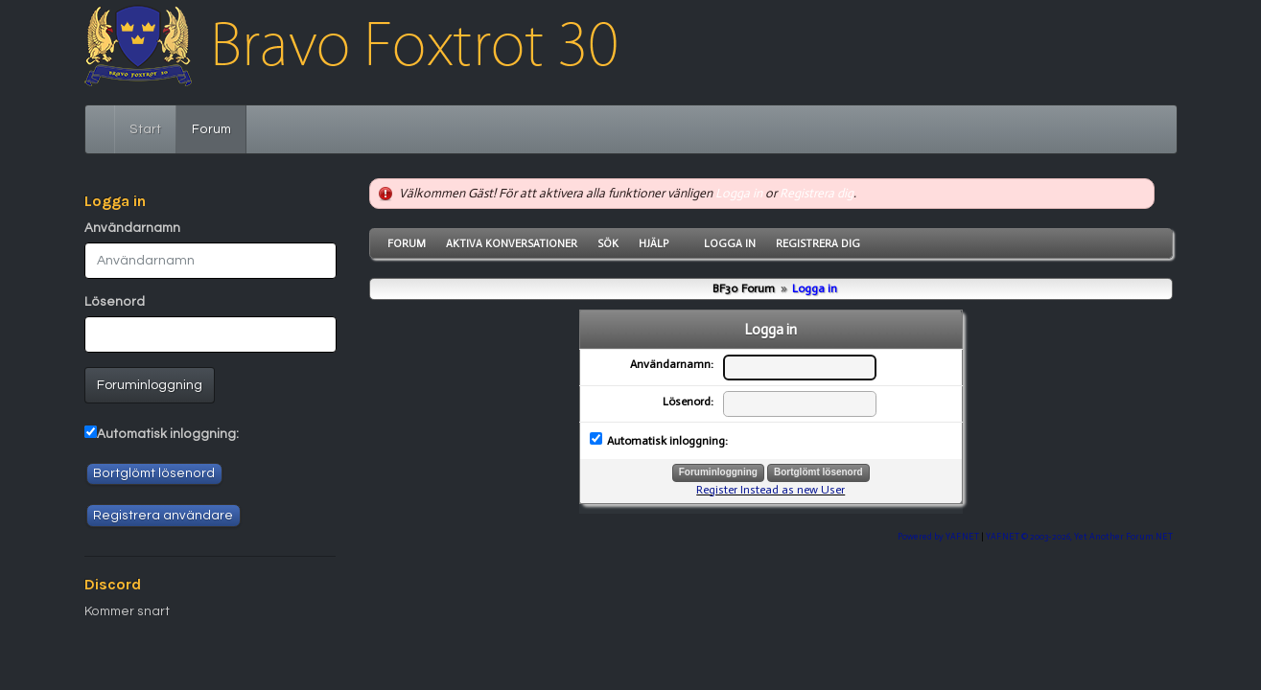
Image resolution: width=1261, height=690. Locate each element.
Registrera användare (163, 515)
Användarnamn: (671, 364)
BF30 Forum (743, 288)
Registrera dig (816, 193)
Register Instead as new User (770, 489)
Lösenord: (688, 401)
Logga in (738, 193)
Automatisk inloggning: (168, 434)
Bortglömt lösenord (154, 473)
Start (145, 129)
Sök (608, 243)
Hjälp (653, 243)
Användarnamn (132, 228)
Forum (219, 127)
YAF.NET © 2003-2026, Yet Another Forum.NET (1079, 536)
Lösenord (114, 302)
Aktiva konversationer (511, 243)
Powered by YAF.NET (938, 536)
